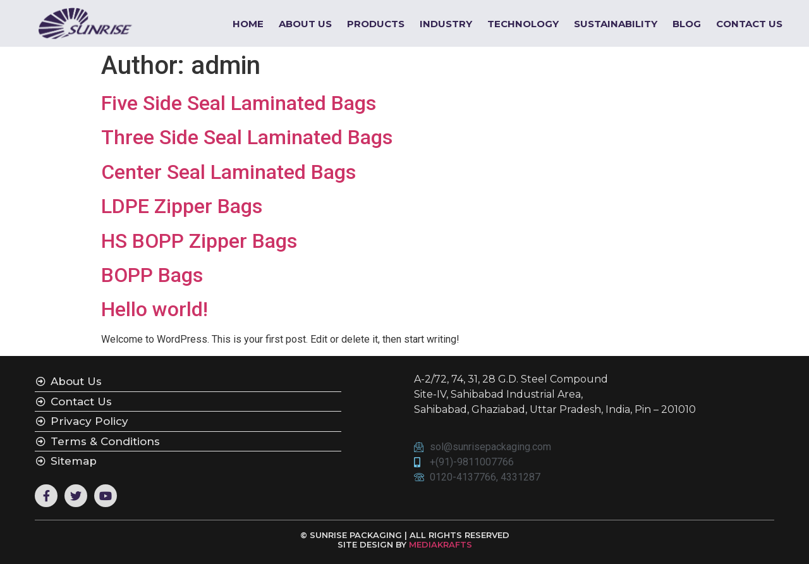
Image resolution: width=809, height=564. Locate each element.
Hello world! (154, 309)
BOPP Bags (152, 275)
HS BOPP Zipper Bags (199, 241)
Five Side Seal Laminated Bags (238, 103)
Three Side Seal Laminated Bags (246, 137)
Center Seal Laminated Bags (228, 172)
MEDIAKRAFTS (440, 544)
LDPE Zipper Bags (181, 206)
